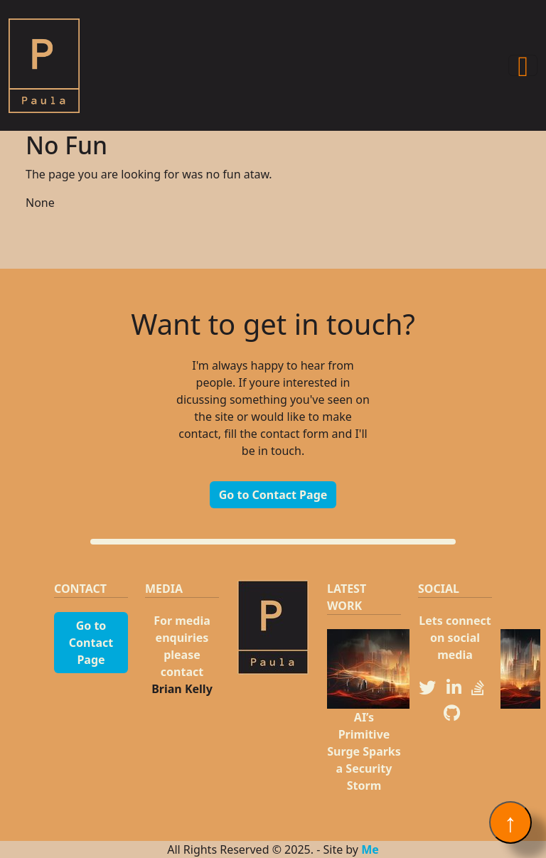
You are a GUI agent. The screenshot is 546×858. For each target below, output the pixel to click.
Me (370, 849)
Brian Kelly (182, 689)
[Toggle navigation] (522, 65)
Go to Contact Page (273, 495)
